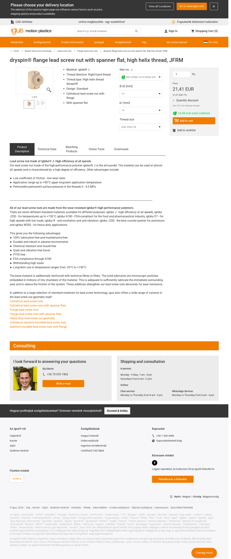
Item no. (125, 69)
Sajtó (12, 445)
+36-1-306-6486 (163, 436)
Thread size (127, 119)
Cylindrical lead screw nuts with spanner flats (38, 305)
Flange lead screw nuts (87, 51)
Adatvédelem (100, 507)
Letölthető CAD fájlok (92, 450)
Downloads (121, 149)
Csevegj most (204, 552)
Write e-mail (63, 383)
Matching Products (72, 149)
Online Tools (96, 149)
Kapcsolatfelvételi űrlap (167, 441)
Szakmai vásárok (19, 450)
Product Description (22, 149)
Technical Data (47, 149)
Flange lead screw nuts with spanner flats (35, 314)
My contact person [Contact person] (177, 42)
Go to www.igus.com (191, 6)
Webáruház (17, 42)
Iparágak (99, 42)
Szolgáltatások (123, 42)
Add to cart (183, 121)
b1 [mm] (125, 103)
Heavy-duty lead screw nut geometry (32, 318)
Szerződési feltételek (182, 507)
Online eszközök (89, 440)
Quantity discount (186, 100)
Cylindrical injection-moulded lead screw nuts (38, 322)
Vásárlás (76, 507)
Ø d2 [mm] (126, 86)
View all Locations (160, 6)
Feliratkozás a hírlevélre (173, 479)
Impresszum (161, 507)
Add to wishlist (186, 130)
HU (210, 42)
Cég (144, 42)
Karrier (13, 440)
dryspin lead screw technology (38, 51)
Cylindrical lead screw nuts (26, 301)
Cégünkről (15, 435)
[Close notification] (214, 6)
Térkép (87, 507)
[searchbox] (105, 31)
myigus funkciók (90, 435)
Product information (72, 42)
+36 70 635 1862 (57, 374)
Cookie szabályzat (119, 507)
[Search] (136, 31)
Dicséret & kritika (117, 410)
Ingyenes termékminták (93, 445)
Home (16, 51)
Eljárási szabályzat (142, 507)
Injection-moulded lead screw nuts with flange (38, 326)
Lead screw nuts (64, 51)
